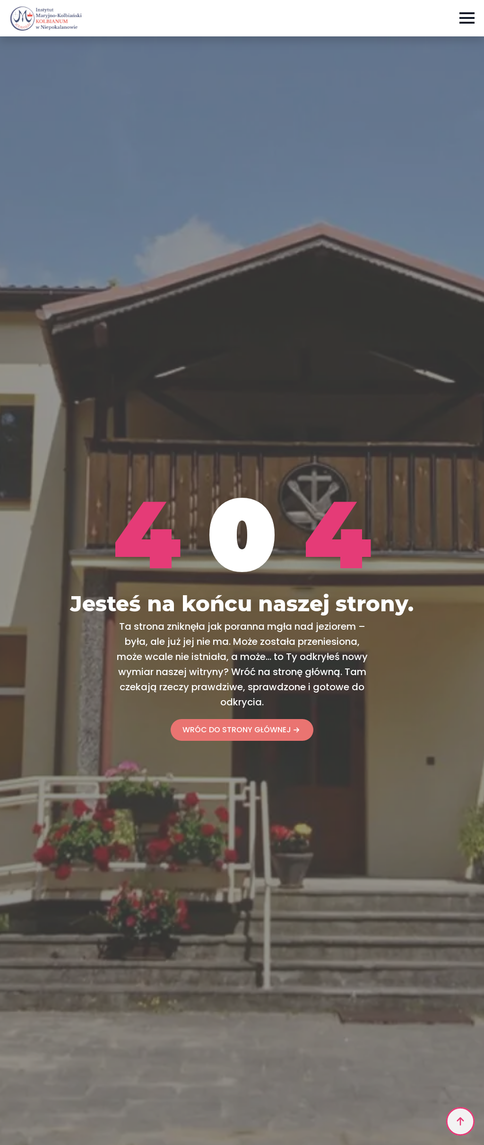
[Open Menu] (467, 18)
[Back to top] (460, 1121)
